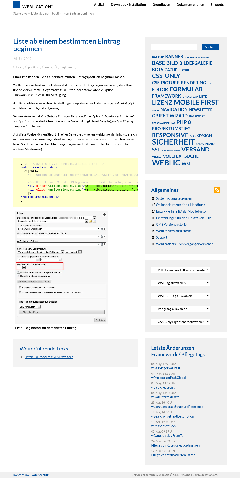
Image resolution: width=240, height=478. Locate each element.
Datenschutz (40, 475)
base (158, 62)
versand (195, 149)
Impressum (21, 475)
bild (172, 62)
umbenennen (167, 151)
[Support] (159, 237)
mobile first (196, 102)
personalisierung (163, 123)
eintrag (49, 67)
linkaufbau (190, 96)
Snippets (217, 5)
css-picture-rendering (179, 82)
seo (193, 136)
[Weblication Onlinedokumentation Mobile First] (178, 211)
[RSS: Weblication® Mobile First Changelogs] (171, 230)
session (204, 136)
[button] (217, 190)
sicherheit (173, 141)
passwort (197, 116)
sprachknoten (205, 143)
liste (18, 67)
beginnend (67, 67)
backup (158, 57)
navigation (174, 109)
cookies (185, 70)
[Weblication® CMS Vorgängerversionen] (182, 244)
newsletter (201, 109)
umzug (177, 151)
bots (157, 69)
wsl (186, 163)
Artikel (99, 5)
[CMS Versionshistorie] (169, 224)
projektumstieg (171, 128)
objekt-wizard (170, 115)
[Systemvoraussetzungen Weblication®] (171, 198)
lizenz (162, 102)
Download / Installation (128, 5)
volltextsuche (181, 156)
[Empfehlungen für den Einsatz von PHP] (181, 217)
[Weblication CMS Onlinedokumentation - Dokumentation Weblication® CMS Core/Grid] (178, 204)
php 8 (183, 122)
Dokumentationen (190, 5)
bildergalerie (195, 63)
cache (171, 69)
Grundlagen (161, 5)
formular (186, 89)
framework (166, 96)
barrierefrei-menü (197, 57)
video (156, 156)
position (33, 67)
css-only (166, 75)
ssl (156, 149)
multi (155, 110)
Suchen (210, 47)
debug (210, 84)
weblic (166, 162)
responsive (170, 135)
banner (174, 56)
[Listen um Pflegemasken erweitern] (46, 357)
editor (160, 89)
